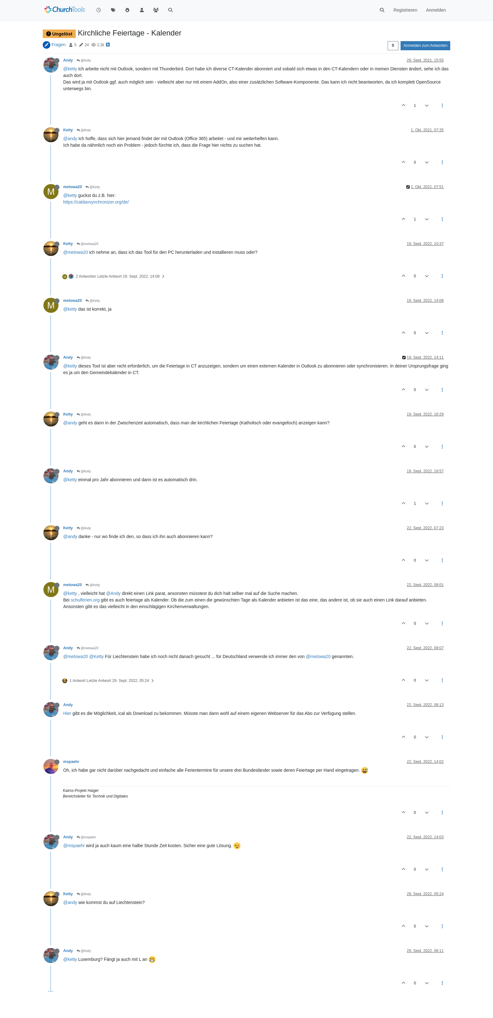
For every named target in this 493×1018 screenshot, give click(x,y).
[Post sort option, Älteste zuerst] (393, 45)
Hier (67, 713)
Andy (68, 60)
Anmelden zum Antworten (425, 45)
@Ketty (84, 60)
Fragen (58, 44)
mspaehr (71, 761)
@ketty (70, 68)
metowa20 (72, 187)
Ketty (68, 130)
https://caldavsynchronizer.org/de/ (96, 201)
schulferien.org (85, 599)
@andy (70, 138)
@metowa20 (87, 244)
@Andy (84, 130)
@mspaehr (86, 837)
